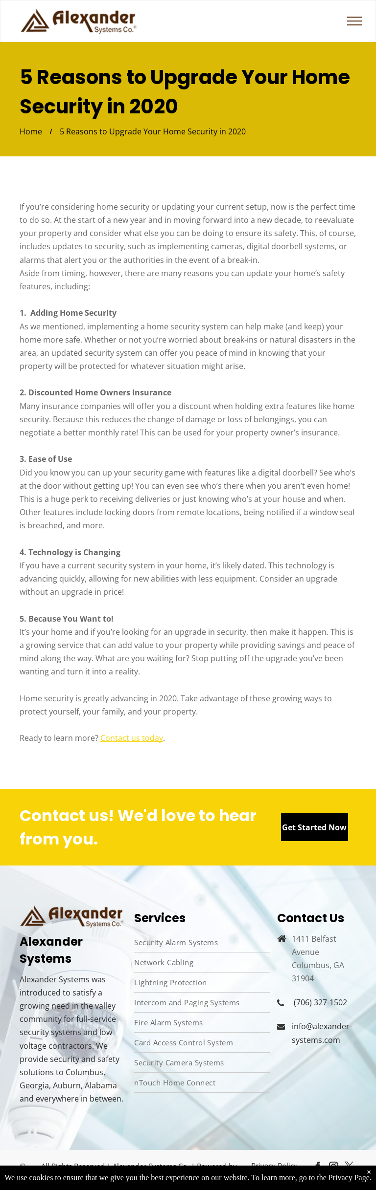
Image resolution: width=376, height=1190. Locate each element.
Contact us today (131, 738)
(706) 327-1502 (320, 1002)
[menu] (354, 21)
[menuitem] (201, 942)
